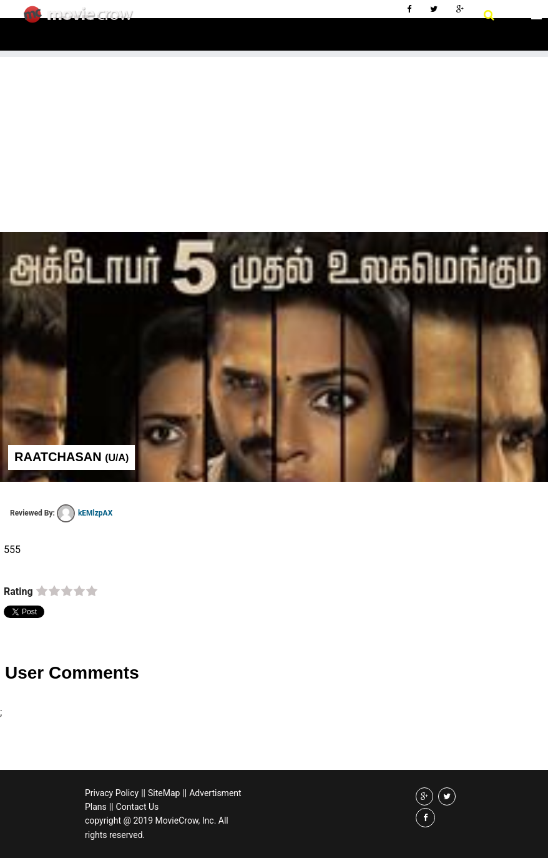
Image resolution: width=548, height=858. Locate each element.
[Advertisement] (274, 144)
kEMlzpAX (84, 513)
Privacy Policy (112, 793)
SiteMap (164, 793)
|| (143, 793)
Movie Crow (81, 19)
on (42, 592)
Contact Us (137, 807)
